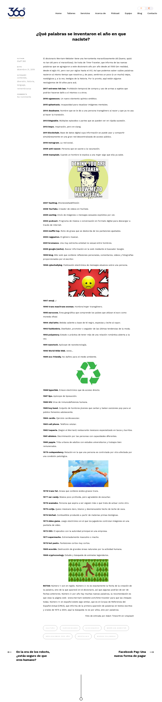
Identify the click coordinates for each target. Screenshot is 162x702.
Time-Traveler (93, 62)
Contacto (152, 13)
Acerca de (100, 13)
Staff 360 (21, 61)
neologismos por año (58, 636)
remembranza (24, 88)
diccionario (92, 628)
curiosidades (70, 628)
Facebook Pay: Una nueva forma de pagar (130, 653)
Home (58, 13)
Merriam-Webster (117, 628)
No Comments (24, 97)
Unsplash (129, 616)
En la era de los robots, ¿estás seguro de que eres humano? (33, 655)
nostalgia (83, 636)
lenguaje (21, 85)
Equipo (128, 13)
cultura (50, 628)
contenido (22, 78)
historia (30, 81)
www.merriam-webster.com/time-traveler (88, 598)
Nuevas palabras (106, 636)
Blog (139, 13)
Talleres (71, 13)
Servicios (85, 13)
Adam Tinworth (113, 616)
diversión (21, 81)
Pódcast (115, 13)
